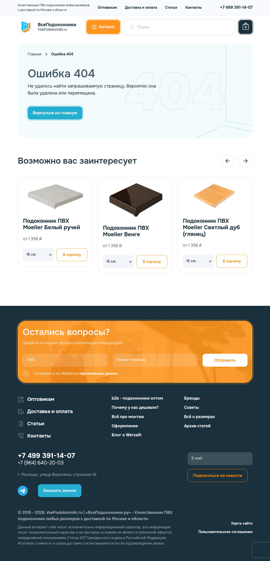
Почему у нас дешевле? (135, 407)
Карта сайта (242, 523)
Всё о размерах (199, 416)
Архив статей (197, 426)
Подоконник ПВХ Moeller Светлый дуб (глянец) (211, 227)
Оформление (125, 426)
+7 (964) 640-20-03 (41, 462)
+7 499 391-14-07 (236, 7)
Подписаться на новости (217, 475)
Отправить (225, 360)
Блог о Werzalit (126, 435)
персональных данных (98, 373)
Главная (34, 54)
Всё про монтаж (128, 416)
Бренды (192, 398)
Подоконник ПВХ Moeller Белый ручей (51, 224)
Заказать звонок (59, 490)
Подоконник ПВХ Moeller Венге (126, 231)
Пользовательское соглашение (225, 532)
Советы (191, 407)
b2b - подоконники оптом (137, 398)
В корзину (72, 254)
